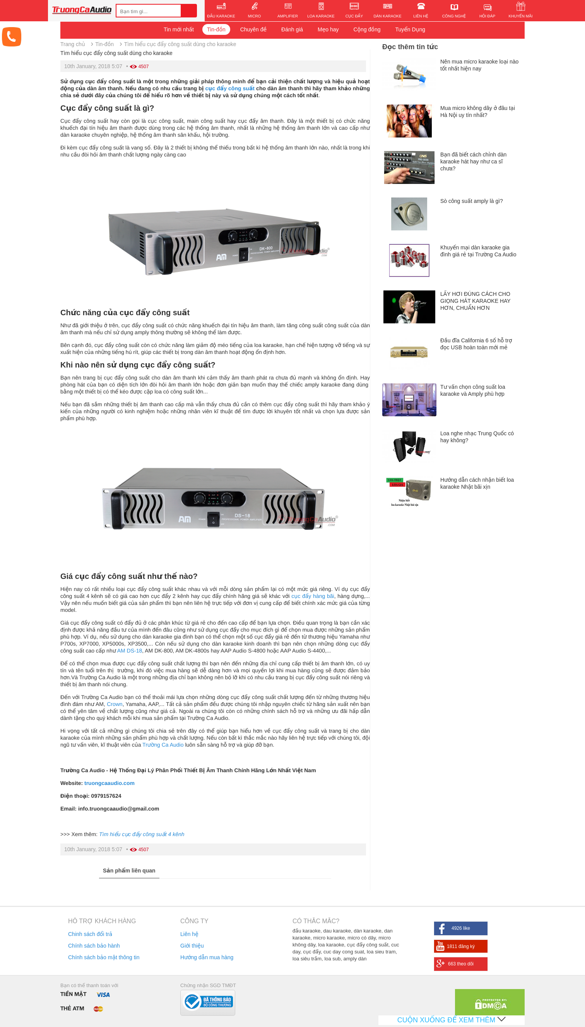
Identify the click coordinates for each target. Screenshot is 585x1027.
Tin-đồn (216, 29)
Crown (114, 704)
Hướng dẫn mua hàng (206, 957)
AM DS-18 (129, 650)
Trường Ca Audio (162, 745)
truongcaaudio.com (109, 783)
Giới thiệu (192, 946)
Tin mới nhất (179, 29)
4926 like (461, 928)
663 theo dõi (461, 964)
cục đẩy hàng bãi (312, 596)
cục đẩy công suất (230, 88)
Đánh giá (292, 29)
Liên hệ (189, 934)
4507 (144, 66)
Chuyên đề (253, 29)
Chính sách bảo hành (94, 946)
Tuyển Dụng (410, 29)
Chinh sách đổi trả (90, 934)
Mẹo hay (328, 29)
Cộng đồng (366, 29)
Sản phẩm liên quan (129, 870)
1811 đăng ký (461, 946)
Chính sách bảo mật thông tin (103, 957)
